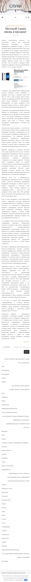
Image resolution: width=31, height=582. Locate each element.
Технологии (5, 534)
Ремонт (4, 504)
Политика (4, 496)
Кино (3, 435)
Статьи (4, 519)
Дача (3, 393)
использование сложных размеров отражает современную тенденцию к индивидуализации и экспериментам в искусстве (15, 421)
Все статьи (22, 573)
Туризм (4, 542)
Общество (5, 492)
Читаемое (9, 573)
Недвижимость (6, 469)
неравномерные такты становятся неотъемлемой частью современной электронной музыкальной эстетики (18, 477)
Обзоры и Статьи (7, 488)
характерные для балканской (10, 550)
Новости (4, 484)
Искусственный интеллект (9, 412)
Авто (3, 366)
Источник (26, 342)
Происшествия (6, 500)
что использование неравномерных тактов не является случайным (15, 555)
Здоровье (5, 397)
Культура (4, 446)
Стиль (3, 523)
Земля (3, 401)
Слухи (15, 6)
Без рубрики (5, 370)
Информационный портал (15, 26)
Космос (4, 439)
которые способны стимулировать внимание (15, 443)
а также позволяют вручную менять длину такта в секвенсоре (16, 360)
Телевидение (6, 527)
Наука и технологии (8, 465)
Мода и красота (6, 450)
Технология (5, 538)
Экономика (5, 561)
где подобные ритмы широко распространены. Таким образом (19, 387)
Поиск (26, 351)
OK (26, 580)
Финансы (4, 546)
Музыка (4, 454)
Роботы (4, 507)
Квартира (4, 431)
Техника (4, 530)
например (5, 458)
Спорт (3, 515)
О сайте (4, 573)
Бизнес (4, 378)
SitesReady (7, 347)
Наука (3, 462)
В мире (4, 382)
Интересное (5, 405)
